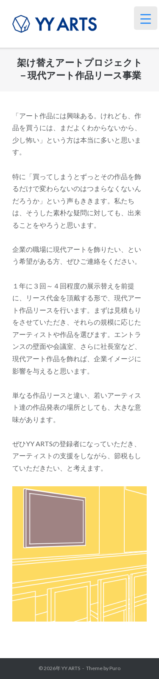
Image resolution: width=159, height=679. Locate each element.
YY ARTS (70, 668)
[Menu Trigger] (145, 18)
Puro (114, 668)
